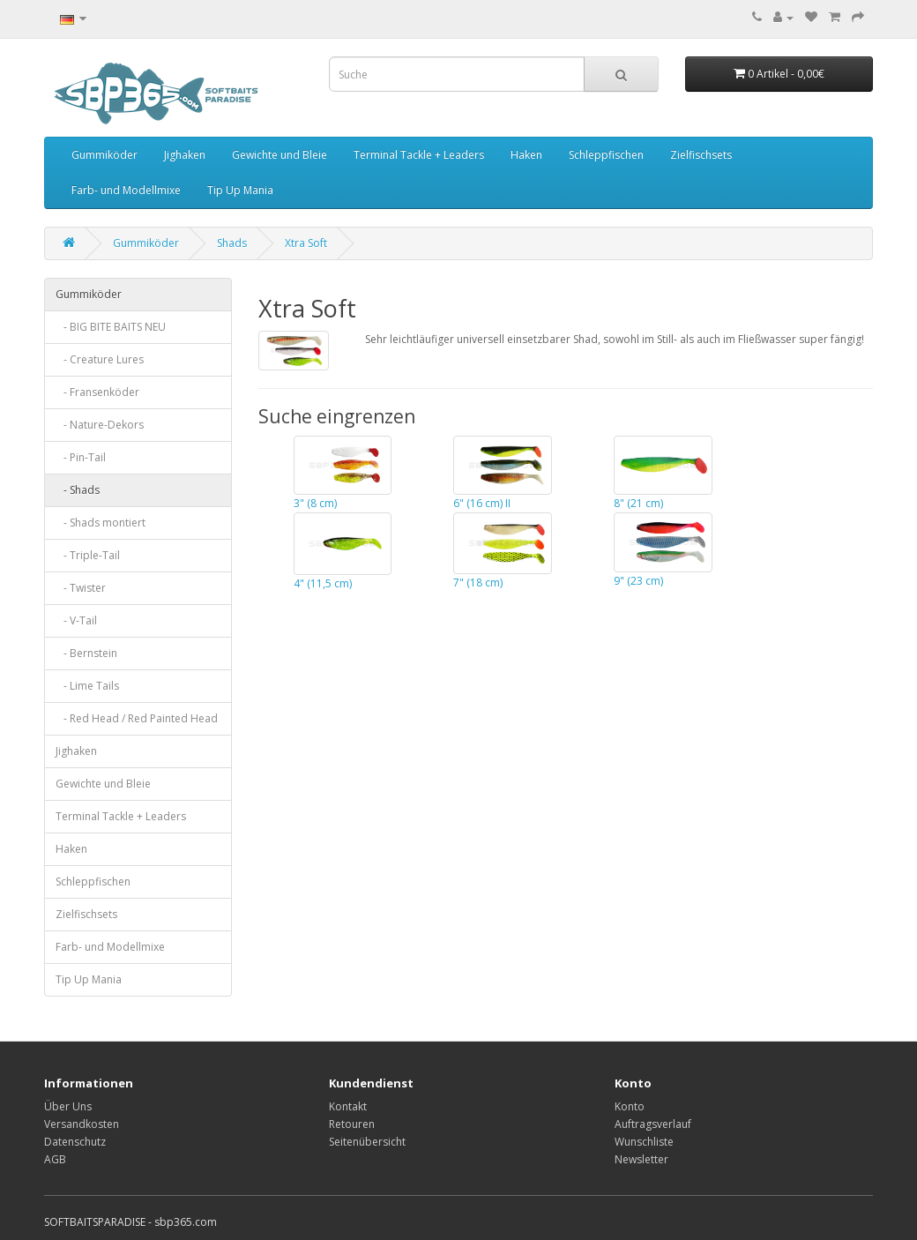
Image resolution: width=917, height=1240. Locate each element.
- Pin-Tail (81, 457)
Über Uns (68, 1106)
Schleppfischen (606, 154)
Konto (630, 1106)
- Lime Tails (87, 685)
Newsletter (641, 1159)
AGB (55, 1159)
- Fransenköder (97, 392)
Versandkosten (81, 1124)
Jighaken (184, 154)
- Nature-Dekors (100, 424)
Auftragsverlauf (653, 1124)
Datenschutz (75, 1141)
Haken (526, 154)
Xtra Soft (306, 242)
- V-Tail (76, 620)
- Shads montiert (100, 522)
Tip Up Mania (240, 190)
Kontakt (348, 1106)
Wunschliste (644, 1141)
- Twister (81, 587)
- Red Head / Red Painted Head (137, 718)
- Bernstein (86, 653)
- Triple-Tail (88, 555)
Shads (232, 242)
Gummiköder (104, 154)
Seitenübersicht (367, 1141)
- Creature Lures (100, 359)
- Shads (78, 489)
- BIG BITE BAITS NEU (111, 326)
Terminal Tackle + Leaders (419, 154)
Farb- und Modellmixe (126, 190)
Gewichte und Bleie (279, 154)
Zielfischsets (701, 154)
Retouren (352, 1124)
